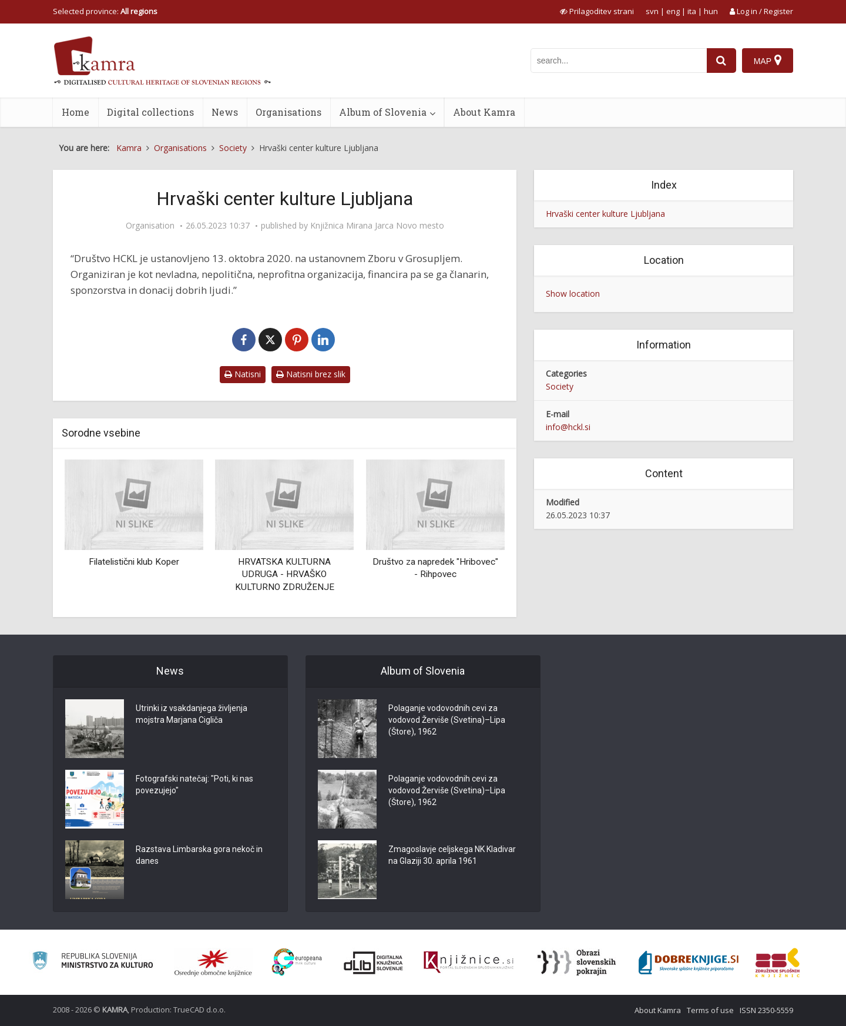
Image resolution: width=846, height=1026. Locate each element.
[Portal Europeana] (297, 962)
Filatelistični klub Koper (134, 561)
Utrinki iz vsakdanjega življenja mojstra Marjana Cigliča (191, 714)
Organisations (288, 112)
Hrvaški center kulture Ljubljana (605, 213)
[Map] (767, 60)
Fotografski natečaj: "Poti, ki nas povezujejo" (194, 784)
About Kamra (484, 112)
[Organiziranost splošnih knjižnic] (213, 962)
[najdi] (721, 60)
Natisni (242, 374)
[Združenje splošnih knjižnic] (778, 962)
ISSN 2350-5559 (766, 1010)
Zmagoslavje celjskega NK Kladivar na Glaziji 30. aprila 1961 (452, 855)
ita (691, 11)
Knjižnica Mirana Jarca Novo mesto (377, 225)
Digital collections (150, 112)
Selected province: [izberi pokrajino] (105, 11)
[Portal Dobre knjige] (688, 962)
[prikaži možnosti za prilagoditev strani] (597, 11)
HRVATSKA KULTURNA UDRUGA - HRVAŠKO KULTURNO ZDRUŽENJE (284, 574)
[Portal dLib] (373, 962)
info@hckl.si (568, 426)
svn (652, 11)
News (225, 112)
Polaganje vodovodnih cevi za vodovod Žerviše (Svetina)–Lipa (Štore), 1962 (446, 719)
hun (711, 11)
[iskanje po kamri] (619, 60)
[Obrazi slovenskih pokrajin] (577, 962)
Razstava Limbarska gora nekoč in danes (199, 855)
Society (559, 386)
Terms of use (710, 1010)
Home (75, 112)
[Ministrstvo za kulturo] (92, 962)
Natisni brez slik (310, 374)
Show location (573, 293)
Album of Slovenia (383, 112)
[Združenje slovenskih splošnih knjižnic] (468, 962)
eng (673, 11)
